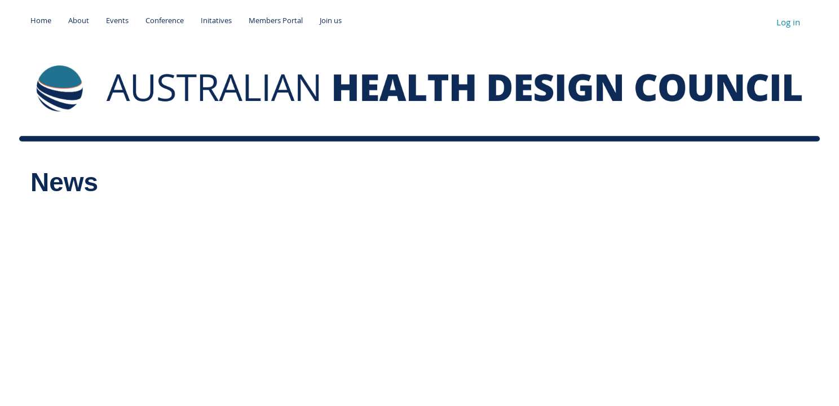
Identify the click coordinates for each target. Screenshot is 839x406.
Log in (788, 22)
